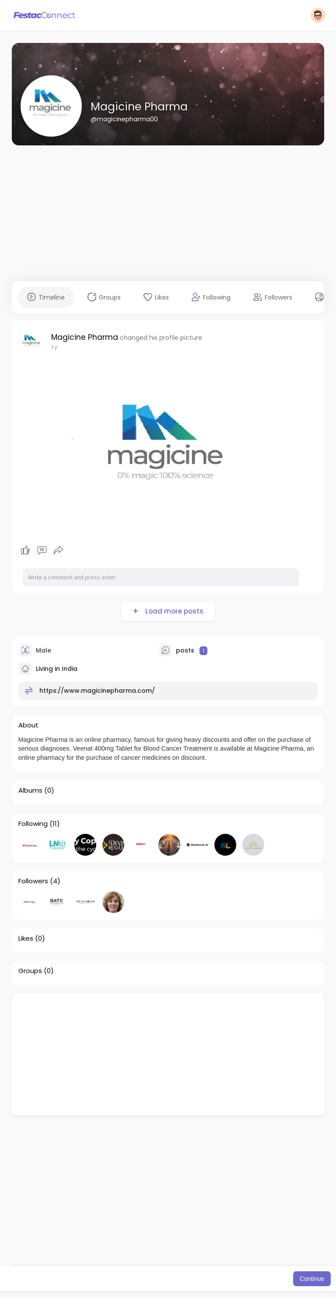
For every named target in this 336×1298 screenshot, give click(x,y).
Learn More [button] (241, 1278)
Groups (30, 970)
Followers (33, 881)
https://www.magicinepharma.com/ (97, 690)
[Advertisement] (168, 213)
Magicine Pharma (139, 106)
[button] (318, 15)
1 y (54, 347)
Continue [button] (312, 1278)
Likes (25, 938)
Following (33, 823)
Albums (30, 790)
